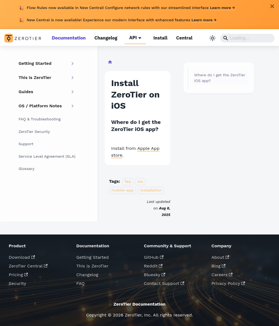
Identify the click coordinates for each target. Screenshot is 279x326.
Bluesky (154, 273)
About (220, 256)
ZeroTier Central (28, 264)
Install (158, 37)
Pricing (18, 273)
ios (140, 180)
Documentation (68, 37)
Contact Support (164, 282)
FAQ (80, 282)
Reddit (153, 264)
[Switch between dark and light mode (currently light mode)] (212, 37)
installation (151, 189)
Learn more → (222, 7)
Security (17, 282)
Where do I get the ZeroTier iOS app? (219, 77)
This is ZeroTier (92, 264)
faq (128, 180)
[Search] (247, 37)
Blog (218, 264)
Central (182, 37)
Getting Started (92, 256)
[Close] (272, 6)
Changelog (104, 37)
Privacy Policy (228, 282)
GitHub (153, 256)
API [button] (131, 37)
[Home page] (110, 62)
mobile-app (122, 189)
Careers (222, 273)
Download (22, 256)
